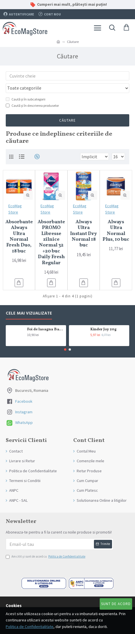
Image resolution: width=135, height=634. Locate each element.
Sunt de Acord (116, 603)
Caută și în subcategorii (25, 99)
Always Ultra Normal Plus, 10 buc (116, 231)
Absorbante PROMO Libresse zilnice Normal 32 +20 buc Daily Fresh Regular (51, 242)
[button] (65, 349)
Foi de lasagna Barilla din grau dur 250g (45, 329)
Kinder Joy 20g (103, 329)
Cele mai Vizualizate (29, 313)
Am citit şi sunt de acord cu (46, 556)
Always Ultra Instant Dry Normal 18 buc (83, 233)
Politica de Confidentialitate (29, 626)
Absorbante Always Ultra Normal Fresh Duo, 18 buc (19, 236)
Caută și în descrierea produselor (32, 105)
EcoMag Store (15, 209)
